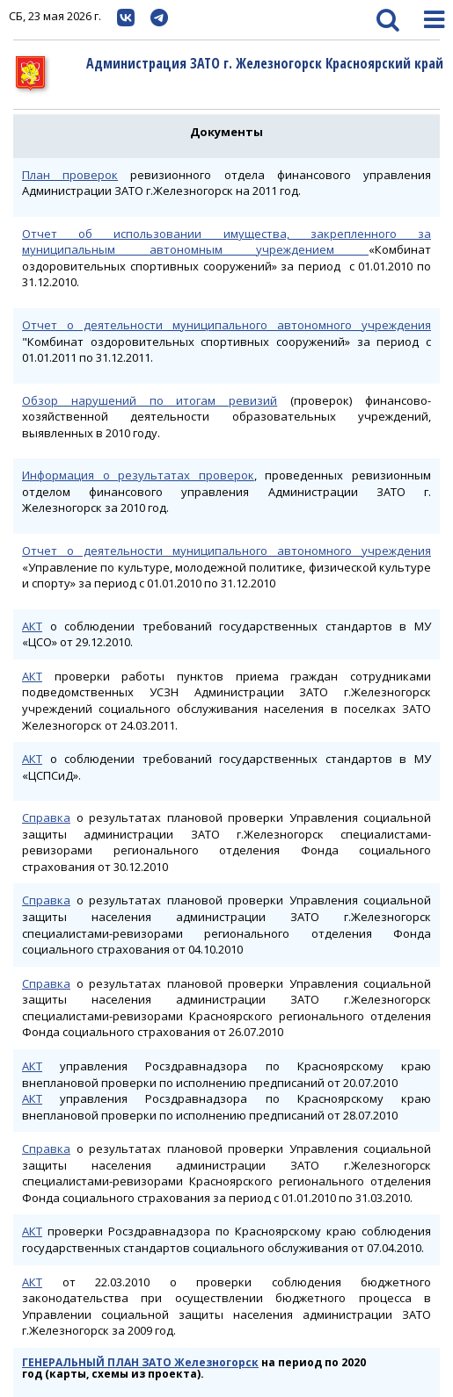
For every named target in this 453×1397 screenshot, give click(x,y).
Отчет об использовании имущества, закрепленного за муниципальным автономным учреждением (226, 242)
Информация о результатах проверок (138, 475)
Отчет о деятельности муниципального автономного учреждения (226, 325)
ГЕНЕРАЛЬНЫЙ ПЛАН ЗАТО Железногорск (140, 1362)
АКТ (32, 626)
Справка (46, 817)
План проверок (70, 175)
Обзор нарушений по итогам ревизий (149, 400)
